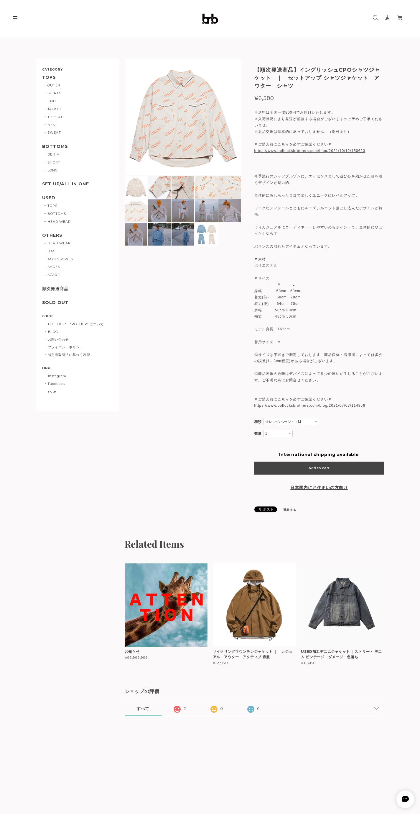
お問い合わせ (58, 339)
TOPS (49, 77)
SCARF (53, 275)
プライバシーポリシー (65, 347)
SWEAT (54, 132)
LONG (52, 170)
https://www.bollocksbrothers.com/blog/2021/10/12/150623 (309, 151)
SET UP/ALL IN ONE (65, 184)
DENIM (53, 154)
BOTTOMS (55, 146)
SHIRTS (54, 93)
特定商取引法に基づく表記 (69, 355)
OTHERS (52, 235)
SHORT (53, 162)
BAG (51, 251)
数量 (258, 433)
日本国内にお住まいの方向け (318, 487)
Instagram (57, 376)
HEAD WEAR (59, 222)
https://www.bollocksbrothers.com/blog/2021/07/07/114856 (309, 405)
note (52, 391)
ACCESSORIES (60, 259)
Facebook (56, 384)
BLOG (53, 332)
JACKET (54, 109)
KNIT (52, 101)
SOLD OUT (55, 302)
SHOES (53, 267)
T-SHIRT (55, 117)
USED (49, 197)
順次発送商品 (55, 288)
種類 (258, 422)
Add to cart (319, 468)
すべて (143, 708)
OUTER (53, 85)
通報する (289, 510)
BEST (52, 125)
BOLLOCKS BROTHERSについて (76, 324)
